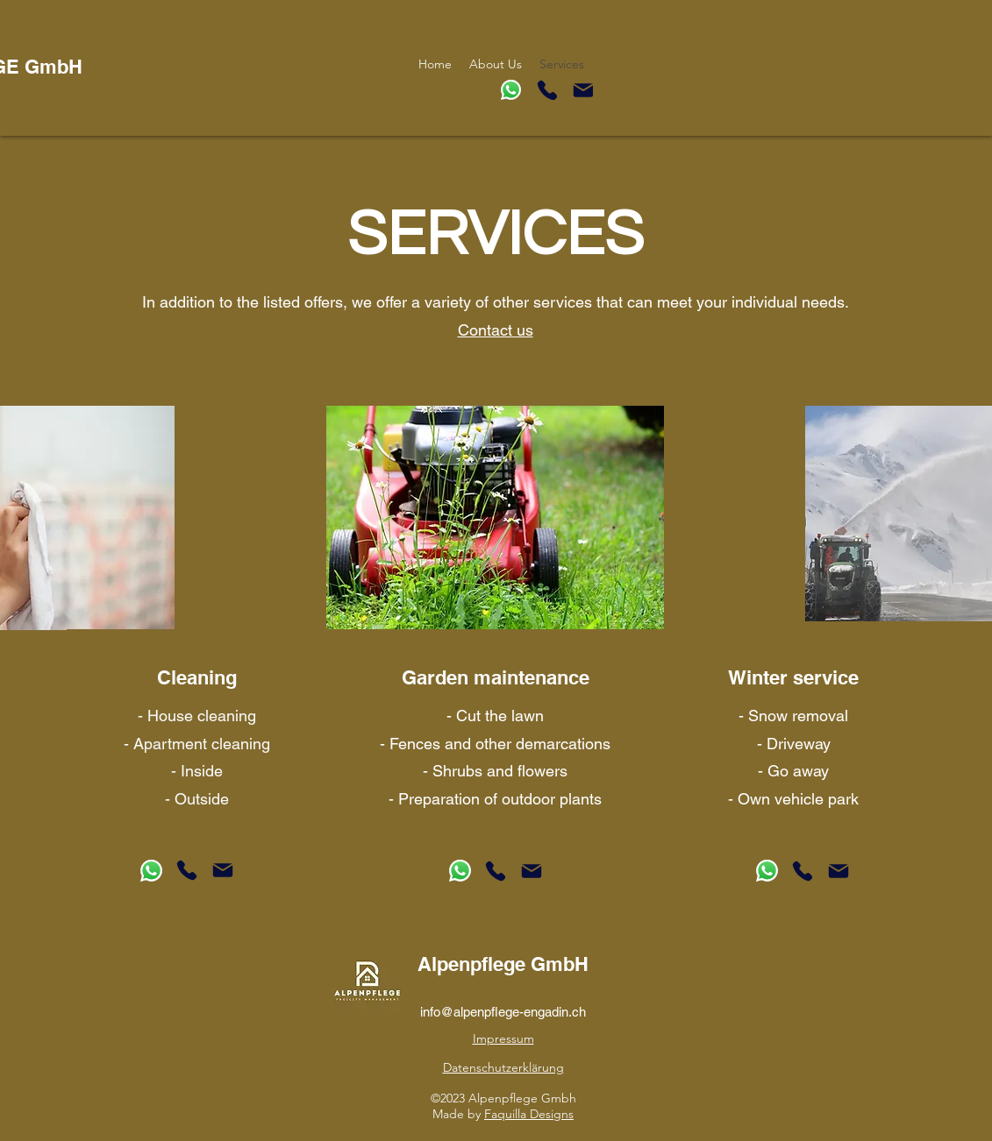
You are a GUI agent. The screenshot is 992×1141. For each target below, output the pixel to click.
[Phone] (547, 90)
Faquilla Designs (529, 1114)
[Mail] (583, 90)
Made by (458, 1114)
